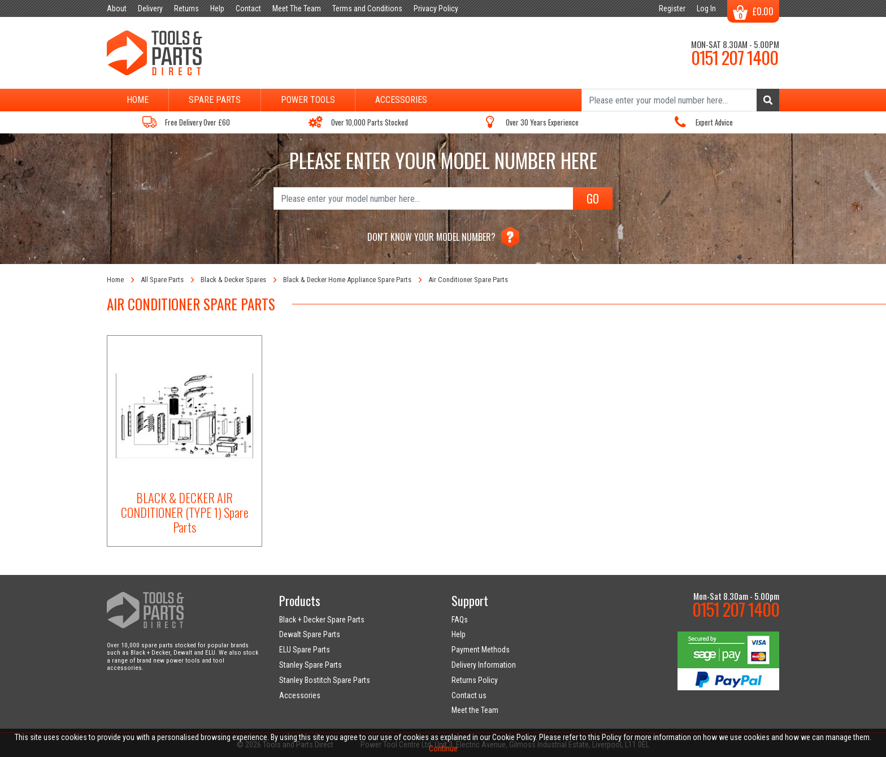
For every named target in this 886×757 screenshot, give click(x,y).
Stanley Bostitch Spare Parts (324, 680)
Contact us (469, 695)
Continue (443, 748)
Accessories (401, 99)
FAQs (459, 619)
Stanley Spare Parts (310, 664)
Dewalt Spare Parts (309, 634)
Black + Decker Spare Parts (321, 619)
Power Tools (308, 99)
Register (672, 8)
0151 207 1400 (734, 57)
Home (138, 99)
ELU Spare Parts (304, 649)
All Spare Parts (162, 279)
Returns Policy (474, 680)
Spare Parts (215, 99)
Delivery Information (483, 664)
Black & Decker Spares (233, 279)
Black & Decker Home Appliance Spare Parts (347, 279)
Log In (706, 8)
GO (593, 198)
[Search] (680, 100)
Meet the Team (474, 710)
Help (458, 634)
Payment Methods (480, 649)
